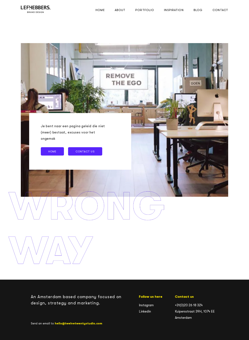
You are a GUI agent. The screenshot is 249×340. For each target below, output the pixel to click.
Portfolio (144, 10)
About (120, 10)
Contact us (85, 151)
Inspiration (173, 10)
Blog (198, 10)
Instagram (146, 305)
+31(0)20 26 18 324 (189, 305)
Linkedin (145, 311)
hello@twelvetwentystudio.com (78, 323)
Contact (220, 10)
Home (100, 10)
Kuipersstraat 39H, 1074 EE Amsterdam (195, 315)
